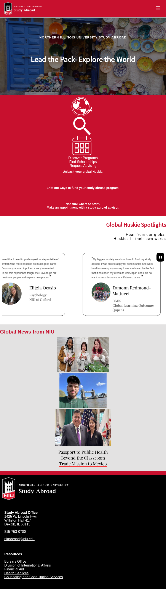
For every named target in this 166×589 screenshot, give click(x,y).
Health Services (16, 573)
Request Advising (83, 166)
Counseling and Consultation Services (33, 577)
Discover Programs (83, 158)
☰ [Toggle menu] (158, 8)
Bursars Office (15, 561)
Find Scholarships (83, 162)
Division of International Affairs (27, 565)
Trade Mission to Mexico (83, 463)
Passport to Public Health (83, 452)
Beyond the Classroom (83, 458)
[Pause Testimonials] (160, 257)
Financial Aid (14, 569)
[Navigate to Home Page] (23, 8)
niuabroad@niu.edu (19, 539)
